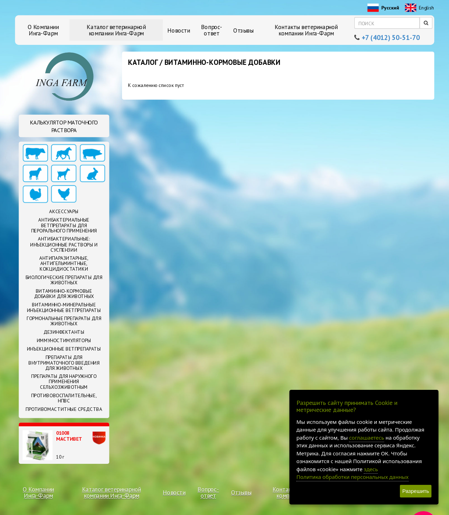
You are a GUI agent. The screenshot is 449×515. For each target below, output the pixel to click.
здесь (371, 469)
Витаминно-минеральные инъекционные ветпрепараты (64, 307)
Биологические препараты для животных (64, 280)
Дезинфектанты (64, 332)
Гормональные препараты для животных (64, 321)
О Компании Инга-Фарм (43, 30)
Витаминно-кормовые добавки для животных (64, 293)
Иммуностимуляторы (64, 340)
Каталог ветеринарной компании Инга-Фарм (116, 30)
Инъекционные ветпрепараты (64, 349)
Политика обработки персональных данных (352, 476)
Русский (383, 8)
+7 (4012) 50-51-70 (391, 37)
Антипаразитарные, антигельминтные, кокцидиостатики (63, 263)
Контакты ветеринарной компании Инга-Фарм (306, 30)
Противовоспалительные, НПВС (64, 398)
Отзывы (243, 30)
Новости (178, 30)
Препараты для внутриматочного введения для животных (63, 362)
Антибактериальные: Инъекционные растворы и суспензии (64, 244)
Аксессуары (63, 212)
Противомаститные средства (64, 409)
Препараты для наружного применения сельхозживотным (63, 381)
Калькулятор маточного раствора (64, 126)
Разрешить (415, 491)
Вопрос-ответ (211, 30)
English (419, 8)
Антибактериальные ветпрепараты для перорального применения (64, 225)
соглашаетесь (366, 437)
